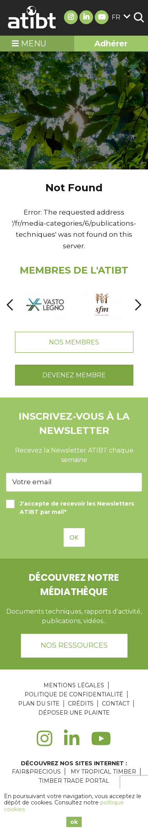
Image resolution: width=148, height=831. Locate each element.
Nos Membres (74, 342)
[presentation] (10, 304)
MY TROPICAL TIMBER (103, 771)
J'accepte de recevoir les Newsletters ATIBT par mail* (70, 507)
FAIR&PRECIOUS (36, 771)
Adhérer (110, 43)
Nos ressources (74, 645)
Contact (115, 703)
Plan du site (39, 703)
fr (121, 17)
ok (74, 821)
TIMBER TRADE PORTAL (74, 780)
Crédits (81, 703)
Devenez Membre (74, 375)
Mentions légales (73, 685)
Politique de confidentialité (73, 694)
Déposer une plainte (74, 712)
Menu (29, 43)
